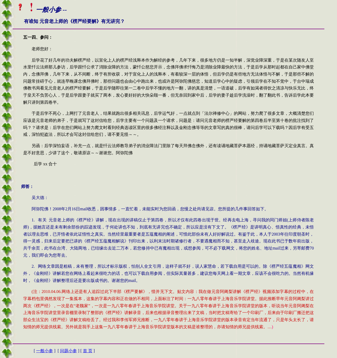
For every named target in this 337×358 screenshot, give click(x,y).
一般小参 (44, 351)
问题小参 (68, 351)
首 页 (87, 351)
